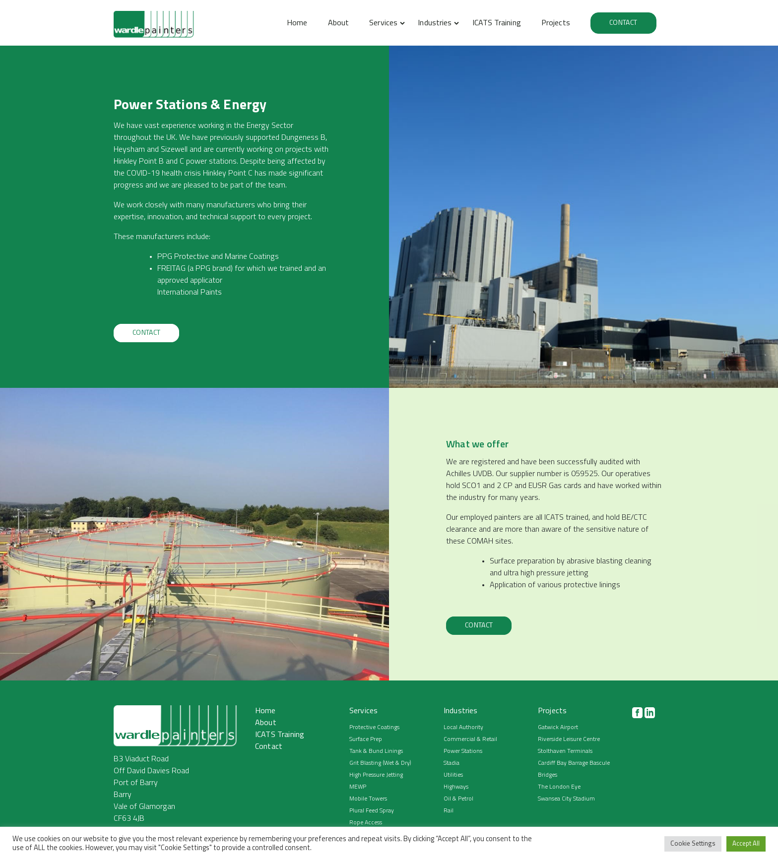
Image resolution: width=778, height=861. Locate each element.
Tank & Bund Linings (376, 751)
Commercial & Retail (470, 739)
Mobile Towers (368, 799)
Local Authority (463, 728)
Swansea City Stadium (566, 799)
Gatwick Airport (558, 728)
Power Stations (463, 751)
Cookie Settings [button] (692, 844)
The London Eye (559, 787)
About (338, 23)
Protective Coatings (374, 728)
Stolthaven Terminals (565, 751)
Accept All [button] (746, 844)
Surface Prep (365, 739)
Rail (449, 811)
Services (383, 23)
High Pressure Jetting (376, 775)
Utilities (453, 775)
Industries (435, 23)
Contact (623, 23)
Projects (555, 23)
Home (297, 23)
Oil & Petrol (458, 799)
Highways (456, 787)
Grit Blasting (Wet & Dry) (380, 763)
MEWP (357, 787)
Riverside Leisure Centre (569, 739)
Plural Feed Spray (371, 811)
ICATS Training (496, 23)
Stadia (451, 763)
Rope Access (365, 823)
